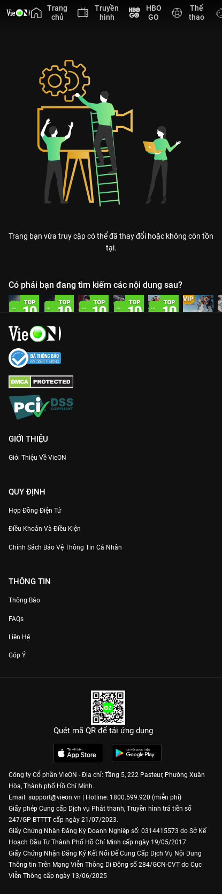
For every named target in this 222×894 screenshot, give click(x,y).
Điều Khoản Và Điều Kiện (45, 528)
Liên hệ (19, 637)
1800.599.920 (130, 797)
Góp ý (17, 655)
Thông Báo (24, 600)
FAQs (16, 619)
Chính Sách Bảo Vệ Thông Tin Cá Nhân (65, 547)
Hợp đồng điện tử (35, 510)
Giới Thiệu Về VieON (37, 457)
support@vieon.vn (54, 797)
